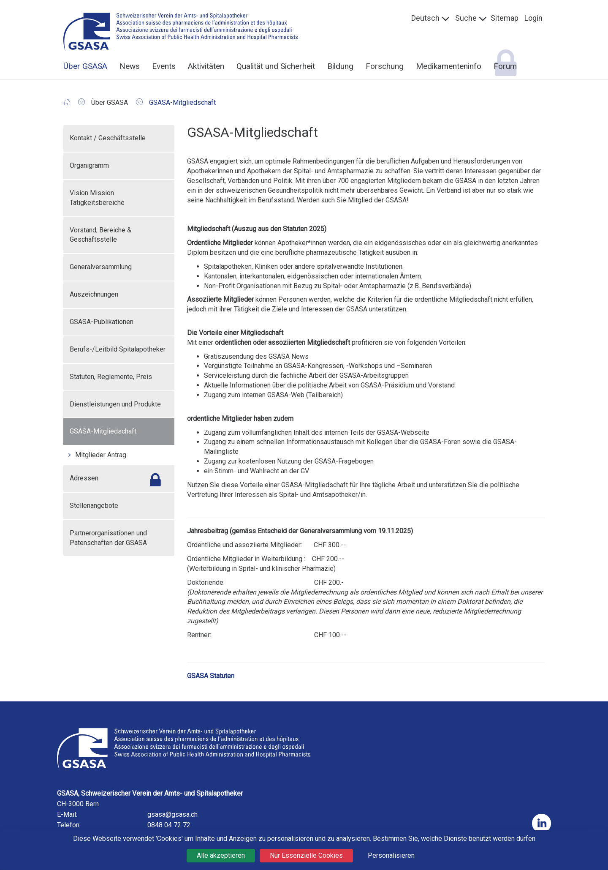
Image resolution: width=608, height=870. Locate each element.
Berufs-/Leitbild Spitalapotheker (118, 349)
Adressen (84, 478)
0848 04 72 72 (168, 825)
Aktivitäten (206, 66)
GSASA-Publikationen (101, 322)
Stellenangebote (94, 506)
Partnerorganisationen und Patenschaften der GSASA (108, 538)
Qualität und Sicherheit (275, 66)
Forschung (385, 66)
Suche (466, 18)
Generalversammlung (101, 267)
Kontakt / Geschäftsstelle (108, 138)
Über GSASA (85, 66)
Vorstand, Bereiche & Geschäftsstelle (100, 235)
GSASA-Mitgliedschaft (103, 431)
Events (164, 66)
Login (533, 18)
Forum (505, 66)
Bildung (340, 66)
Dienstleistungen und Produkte (115, 404)
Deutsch (425, 18)
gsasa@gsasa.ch (172, 814)
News (129, 66)
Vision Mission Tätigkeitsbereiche (97, 198)
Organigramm (89, 165)
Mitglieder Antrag (100, 455)
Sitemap (504, 18)
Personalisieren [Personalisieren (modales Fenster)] (391, 855)
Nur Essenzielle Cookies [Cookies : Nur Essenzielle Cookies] (306, 855)
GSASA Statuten (210, 676)
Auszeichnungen (94, 294)
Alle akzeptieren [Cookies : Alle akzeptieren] (221, 855)
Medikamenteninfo (448, 66)
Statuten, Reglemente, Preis (111, 377)
